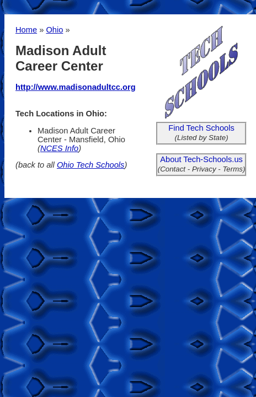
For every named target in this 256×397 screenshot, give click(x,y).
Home (26, 29)
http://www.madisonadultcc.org (75, 87)
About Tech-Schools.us (201, 159)
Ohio (54, 29)
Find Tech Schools (201, 128)
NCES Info (59, 148)
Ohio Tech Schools (90, 164)
